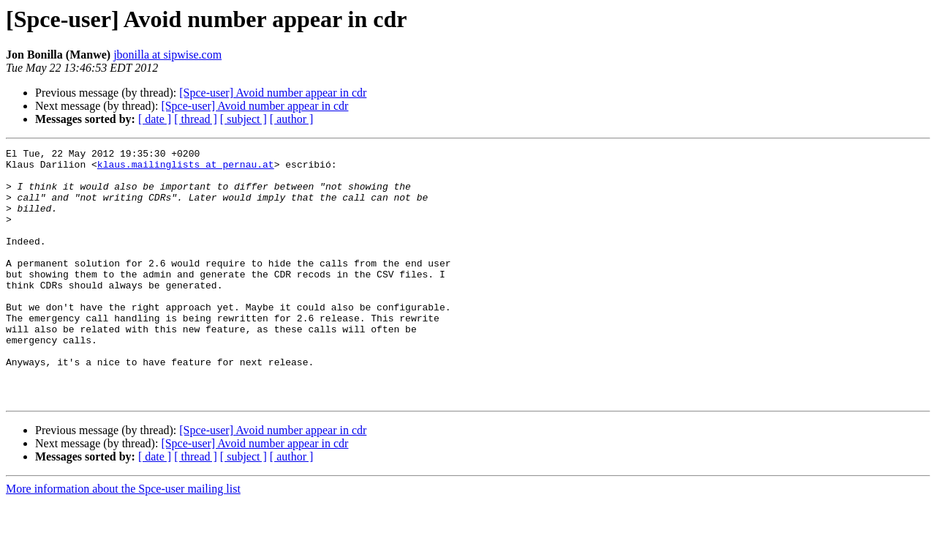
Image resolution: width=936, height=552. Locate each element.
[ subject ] (243, 119)
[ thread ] (195, 119)
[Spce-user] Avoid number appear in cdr (272, 92)
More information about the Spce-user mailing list (123, 539)
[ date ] (154, 119)
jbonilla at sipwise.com (167, 54)
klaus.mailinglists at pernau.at (185, 168)
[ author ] (292, 119)
